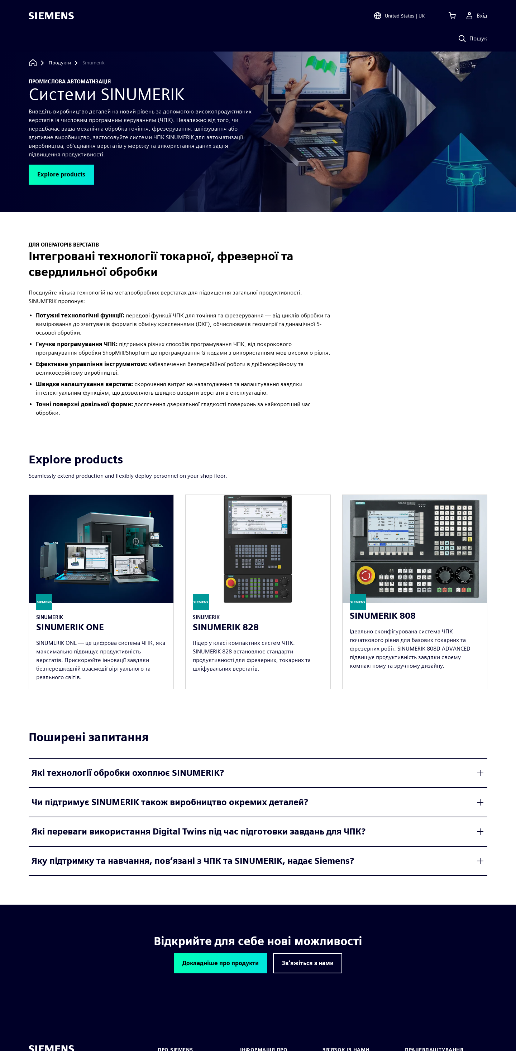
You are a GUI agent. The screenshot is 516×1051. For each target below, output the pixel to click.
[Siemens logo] (51, 15)
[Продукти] (60, 63)
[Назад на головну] (33, 62)
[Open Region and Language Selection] (399, 16)
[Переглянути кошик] (452, 16)
